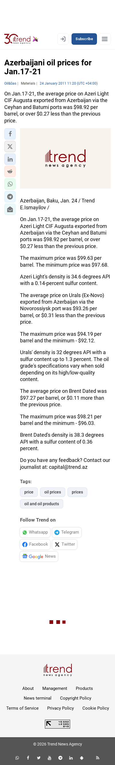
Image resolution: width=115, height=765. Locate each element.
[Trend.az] (21, 39)
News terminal (37, 698)
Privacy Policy (60, 708)
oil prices (52, 492)
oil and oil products (41, 503)
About (28, 688)
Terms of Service (22, 708)
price (28, 492)
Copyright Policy (75, 698)
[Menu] (105, 39)
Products (84, 688)
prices (77, 492)
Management (54, 688)
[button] (10, 133)
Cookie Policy (95, 708)
